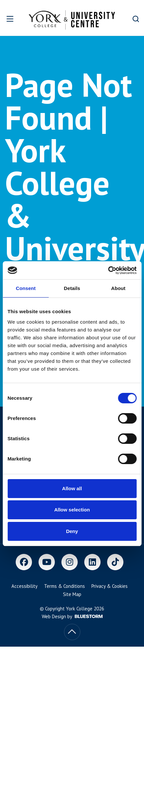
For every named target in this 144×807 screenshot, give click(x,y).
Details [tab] (72, 288)
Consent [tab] (26, 288)
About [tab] (118, 288)
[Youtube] (47, 562)
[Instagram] (69, 562)
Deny (72, 531)
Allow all (72, 488)
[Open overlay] (12, 19)
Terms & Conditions (64, 586)
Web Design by (72, 616)
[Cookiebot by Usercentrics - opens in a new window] (107, 270)
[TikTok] (115, 562)
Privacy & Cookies (109, 586)
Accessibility (24, 586)
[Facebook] (24, 562)
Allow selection (72, 509)
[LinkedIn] (92, 562)
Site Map (72, 594)
